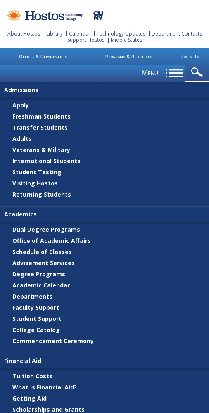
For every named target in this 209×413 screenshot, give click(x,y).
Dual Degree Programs (46, 229)
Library (54, 33)
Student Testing (37, 172)
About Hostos (23, 33)
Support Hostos (85, 39)
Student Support (37, 319)
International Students (46, 161)
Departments (32, 296)
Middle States (126, 39)
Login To (190, 56)
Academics (20, 214)
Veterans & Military (41, 150)
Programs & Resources (128, 56)
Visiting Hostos (35, 183)
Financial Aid (22, 361)
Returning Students (41, 194)
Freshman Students (41, 116)
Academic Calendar (41, 285)
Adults (22, 138)
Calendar (79, 33)
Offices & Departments (43, 56)
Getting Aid (29, 398)
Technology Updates (121, 33)
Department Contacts (177, 33)
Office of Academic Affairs (51, 240)
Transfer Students (40, 127)
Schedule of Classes (42, 252)
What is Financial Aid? (44, 387)
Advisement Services (43, 263)
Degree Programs (38, 274)
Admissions (21, 90)
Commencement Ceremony (53, 341)
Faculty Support (35, 307)
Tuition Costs (32, 376)
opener (198, 72)
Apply (20, 105)
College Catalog (36, 330)
